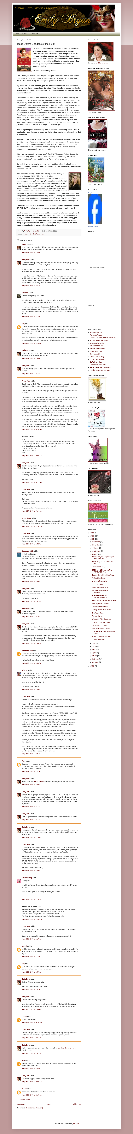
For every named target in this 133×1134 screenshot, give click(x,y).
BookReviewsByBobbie (98, 365)
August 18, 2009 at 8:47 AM (31, 989)
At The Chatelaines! (99, 578)
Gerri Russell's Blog (97, 357)
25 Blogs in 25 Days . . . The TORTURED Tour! (102, 571)
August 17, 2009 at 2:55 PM (31, 643)
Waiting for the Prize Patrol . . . (102, 610)
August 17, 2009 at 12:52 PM (32, 526)
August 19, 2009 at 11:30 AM (32, 1095)
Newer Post (21, 1104)
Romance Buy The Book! (99, 340)
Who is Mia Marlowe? (30, 34)
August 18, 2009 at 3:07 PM (31, 1053)
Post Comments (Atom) (34, 1108)
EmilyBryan (26, 259)
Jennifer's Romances (97, 348)
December (96, 542)
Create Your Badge (93, 226)
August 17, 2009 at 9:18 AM (31, 343)
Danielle (25, 244)
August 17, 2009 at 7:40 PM (31, 870)
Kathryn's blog (27, 650)
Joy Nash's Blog (95, 354)
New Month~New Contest (101, 628)
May (23, 324)
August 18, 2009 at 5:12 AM (31, 956)
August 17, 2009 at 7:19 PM (31, 837)
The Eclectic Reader (97, 343)
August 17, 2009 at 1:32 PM (31, 544)
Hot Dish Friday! (97, 584)
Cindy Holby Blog (96, 351)
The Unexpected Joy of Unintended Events (100, 596)
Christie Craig (27, 878)
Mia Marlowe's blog (97, 346)
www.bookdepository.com (67, 1048)
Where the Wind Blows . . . (101, 619)
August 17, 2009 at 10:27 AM (32, 482)
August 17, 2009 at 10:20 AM (32, 456)
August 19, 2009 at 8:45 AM (31, 1069)
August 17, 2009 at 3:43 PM (31, 663)
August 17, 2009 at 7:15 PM (31, 820)
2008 (92, 666)
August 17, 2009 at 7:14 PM (31, 807)
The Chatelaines (96, 332)
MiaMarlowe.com (102, 63)
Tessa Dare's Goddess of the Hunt (104, 600)
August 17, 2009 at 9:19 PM (31, 899)
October (95, 548)
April (94, 653)
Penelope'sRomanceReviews (100, 367)
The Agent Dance (98, 613)
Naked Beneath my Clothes (101, 622)
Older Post (77, 1104)
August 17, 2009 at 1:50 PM (31, 581)
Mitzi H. (24, 670)
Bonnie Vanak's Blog (97, 359)
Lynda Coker (26, 518)
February (95, 659)
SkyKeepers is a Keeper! (100, 604)
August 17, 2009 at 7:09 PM (31, 785)
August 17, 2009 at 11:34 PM (32, 919)
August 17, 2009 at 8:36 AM (31, 252)
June (94, 646)
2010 (92, 536)
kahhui (24, 946)
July (94, 643)
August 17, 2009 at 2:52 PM (31, 601)
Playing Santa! (97, 616)
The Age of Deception (99, 581)
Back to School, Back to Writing (103, 575)
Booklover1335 (27, 551)
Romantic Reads (96, 335)
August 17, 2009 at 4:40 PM (31, 689)
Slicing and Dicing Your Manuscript (100, 591)
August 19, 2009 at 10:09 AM (32, 1082)
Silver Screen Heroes (99, 625)
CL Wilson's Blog (96, 362)
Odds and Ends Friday (100, 607)
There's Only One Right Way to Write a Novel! (103, 558)
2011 (92, 533)
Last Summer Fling (98, 567)
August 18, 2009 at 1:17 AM (31, 939)
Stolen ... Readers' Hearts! (101, 636)
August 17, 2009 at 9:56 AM (31, 374)
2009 (92, 539)
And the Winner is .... (99, 640)
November (96, 545)
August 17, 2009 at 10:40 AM (32, 511)
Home (17, 34)
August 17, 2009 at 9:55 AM (31, 358)
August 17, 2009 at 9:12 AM (31, 316)
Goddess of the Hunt (29, 234)
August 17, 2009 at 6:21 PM (31, 771)
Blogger (76, 1124)
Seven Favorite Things (100, 587)
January (95, 662)
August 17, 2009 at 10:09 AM (32, 429)
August (95, 554)
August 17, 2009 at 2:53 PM (31, 617)
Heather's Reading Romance (100, 370)
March (94, 656)
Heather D (25, 293)
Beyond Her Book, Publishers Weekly (103, 338)
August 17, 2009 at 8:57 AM (31, 286)
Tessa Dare (40, 234)
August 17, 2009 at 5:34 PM (31, 754)
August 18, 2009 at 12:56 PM (32, 1038)
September (96, 551)
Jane (23, 761)
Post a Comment (25, 1099)
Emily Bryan (91, 193)
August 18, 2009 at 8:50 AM (31, 1009)
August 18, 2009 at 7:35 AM (31, 972)
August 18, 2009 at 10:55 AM (32, 1022)
